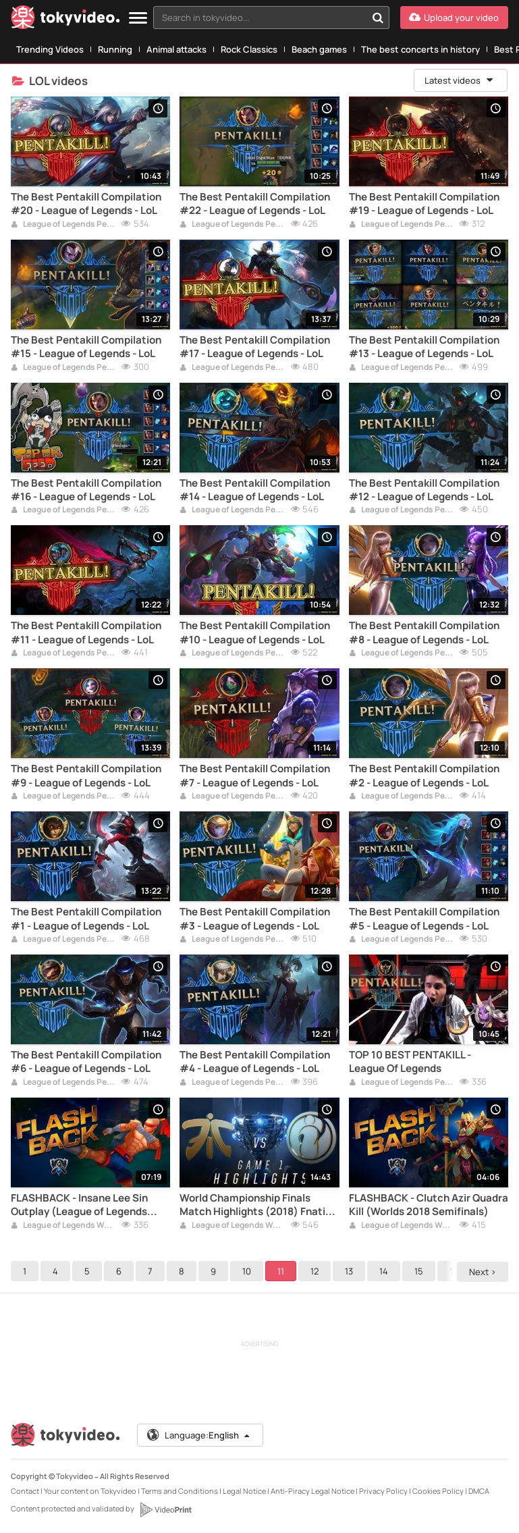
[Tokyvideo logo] (65, 19)
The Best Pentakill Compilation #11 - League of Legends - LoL (86, 632)
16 (453, 1271)
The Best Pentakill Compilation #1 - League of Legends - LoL (86, 918)
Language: (199, 1435)
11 (280, 1271)
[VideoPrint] (165, 1509)
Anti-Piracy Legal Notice (312, 1491)
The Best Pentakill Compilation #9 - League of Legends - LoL (86, 775)
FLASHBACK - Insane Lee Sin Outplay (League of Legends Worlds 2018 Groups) (79, 1205)
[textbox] (260, 17)
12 (314, 1271)
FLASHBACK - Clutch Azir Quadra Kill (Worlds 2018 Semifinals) (428, 1204)
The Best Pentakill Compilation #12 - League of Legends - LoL (424, 490)
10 (246, 1271)
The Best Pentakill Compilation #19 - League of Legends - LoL (424, 203)
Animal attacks (176, 49)
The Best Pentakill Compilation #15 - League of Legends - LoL (86, 346)
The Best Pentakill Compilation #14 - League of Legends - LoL (255, 490)
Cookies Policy (438, 1491)
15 (418, 1271)
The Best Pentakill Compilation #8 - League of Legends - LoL (424, 632)
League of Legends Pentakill (63, 225)
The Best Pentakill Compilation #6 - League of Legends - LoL (86, 1061)
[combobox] (271, 17)
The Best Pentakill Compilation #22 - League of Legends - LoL (255, 203)
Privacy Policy (383, 1491)
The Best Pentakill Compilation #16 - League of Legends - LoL (86, 490)
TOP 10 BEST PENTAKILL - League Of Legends (410, 1061)
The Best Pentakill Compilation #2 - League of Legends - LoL (424, 775)
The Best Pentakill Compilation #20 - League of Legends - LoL (86, 203)
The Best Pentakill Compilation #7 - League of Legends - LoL (255, 775)
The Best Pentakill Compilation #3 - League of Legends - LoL (255, 918)
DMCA (478, 1491)
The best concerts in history (420, 49)
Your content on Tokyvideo (90, 1491)
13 (349, 1271)
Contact (25, 1491)
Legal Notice (244, 1491)
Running (115, 49)
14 (383, 1271)
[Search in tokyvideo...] (377, 17)
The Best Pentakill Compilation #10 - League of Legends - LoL (255, 632)
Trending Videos (50, 49)
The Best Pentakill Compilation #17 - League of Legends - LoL (255, 346)
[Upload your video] (454, 17)
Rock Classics (249, 49)
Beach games (319, 49)
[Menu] (138, 18)
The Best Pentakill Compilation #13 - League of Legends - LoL (424, 346)
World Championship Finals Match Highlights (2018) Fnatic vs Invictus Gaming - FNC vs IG (255, 1205)
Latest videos (460, 80)
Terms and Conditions (179, 1491)
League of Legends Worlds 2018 (63, 1226)
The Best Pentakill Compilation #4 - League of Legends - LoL (255, 1061)
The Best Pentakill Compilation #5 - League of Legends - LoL (424, 918)
